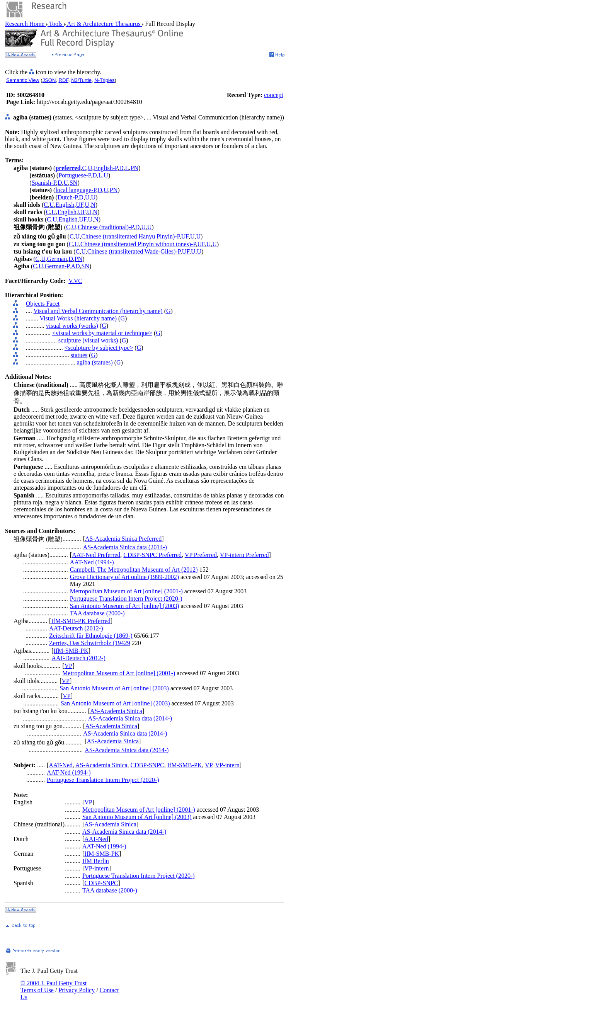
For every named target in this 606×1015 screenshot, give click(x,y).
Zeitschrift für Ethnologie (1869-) (91, 635)
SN (73, 182)
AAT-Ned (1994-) (92, 562)
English (65, 204)
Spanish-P (44, 182)
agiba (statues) (95, 362)
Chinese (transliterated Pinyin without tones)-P (138, 244)
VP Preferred (201, 555)
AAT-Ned (61, 765)
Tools (56, 23)
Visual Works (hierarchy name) (78, 318)
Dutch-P (68, 197)
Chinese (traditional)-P (105, 227)
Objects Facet (43, 303)
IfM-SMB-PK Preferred (80, 621)
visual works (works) (72, 325)
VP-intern (227, 765)
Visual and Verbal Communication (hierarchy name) (97, 311)
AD (75, 266)
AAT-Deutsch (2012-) (76, 628)
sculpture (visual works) (88, 340)
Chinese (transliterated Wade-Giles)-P (133, 251)
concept (273, 95)
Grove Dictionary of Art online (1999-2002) (124, 577)
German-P (56, 266)
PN (134, 168)
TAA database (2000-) (97, 613)
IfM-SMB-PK (71, 650)
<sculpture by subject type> (99, 347)
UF (79, 204)
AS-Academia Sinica (116, 711)
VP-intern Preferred (244, 555)
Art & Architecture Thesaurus (104, 23)
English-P (105, 168)
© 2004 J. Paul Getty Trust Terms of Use (53, 986)
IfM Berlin (95, 861)
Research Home (25, 23)
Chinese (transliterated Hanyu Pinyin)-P (130, 236)
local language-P (75, 190)
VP (68, 665)
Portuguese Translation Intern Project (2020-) (126, 598)
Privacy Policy (76, 990)
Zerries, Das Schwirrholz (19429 (89, 643)
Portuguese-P (74, 175)
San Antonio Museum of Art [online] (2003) (124, 606)
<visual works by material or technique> (102, 333)
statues (79, 355)
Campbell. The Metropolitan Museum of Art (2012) (134, 569)
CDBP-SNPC (147, 765)
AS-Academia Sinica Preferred (123, 538)
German (57, 258)
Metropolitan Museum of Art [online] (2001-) (126, 591)
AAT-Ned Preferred (96, 555)
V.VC (75, 281)
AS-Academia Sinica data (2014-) (125, 547)
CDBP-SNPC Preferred (152, 555)
